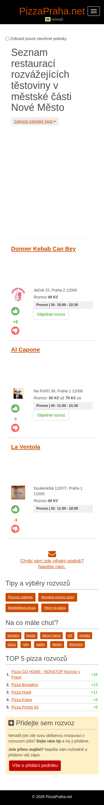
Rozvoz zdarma (20, 597)
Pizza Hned (21, 692)
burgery (13, 635)
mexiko (84, 635)
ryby (25, 644)
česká (30, 635)
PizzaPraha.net (52, 11)
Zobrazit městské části (35, 121)
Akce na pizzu (55, 608)
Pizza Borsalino (24, 684)
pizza (11, 644)
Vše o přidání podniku (35, 765)
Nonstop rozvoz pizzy (57, 597)
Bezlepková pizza (21, 608)
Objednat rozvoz (51, 314)
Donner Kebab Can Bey (43, 248)
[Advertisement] (52, 182)
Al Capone (25, 349)
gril (70, 635)
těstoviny (76, 644)
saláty (40, 644)
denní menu (51, 635)
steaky (57, 644)
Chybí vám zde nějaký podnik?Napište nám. (52, 560)
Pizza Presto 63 (25, 707)
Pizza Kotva (21, 699)
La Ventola (25, 446)
